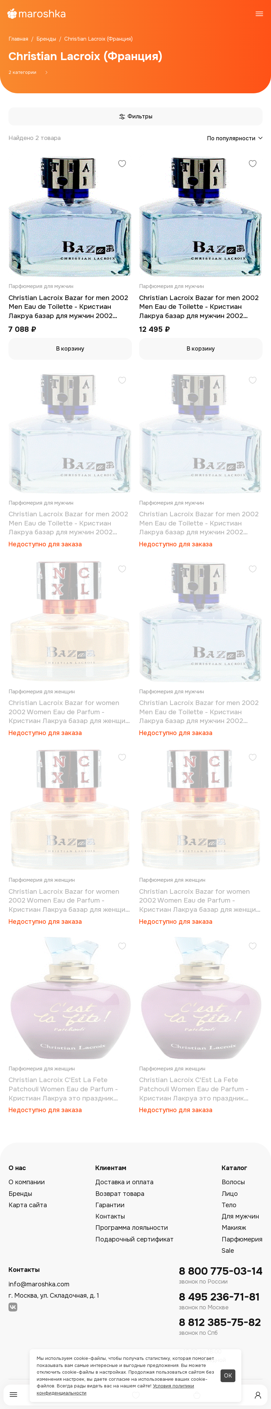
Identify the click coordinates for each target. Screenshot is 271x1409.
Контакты (110, 1216)
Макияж (234, 1228)
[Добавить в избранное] (122, 164)
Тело (229, 1205)
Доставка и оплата (124, 1182)
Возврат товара (119, 1194)
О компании (26, 1182)
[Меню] (13, 1395)
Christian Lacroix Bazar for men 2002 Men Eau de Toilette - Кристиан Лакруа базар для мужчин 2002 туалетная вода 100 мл (68, 523)
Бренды (20, 1194)
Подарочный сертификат (134, 1239)
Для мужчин (240, 1216)
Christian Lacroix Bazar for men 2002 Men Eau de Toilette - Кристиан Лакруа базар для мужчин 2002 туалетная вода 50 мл (68, 307)
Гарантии (110, 1205)
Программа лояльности (131, 1228)
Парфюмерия (242, 1239)
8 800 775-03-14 (221, 1271)
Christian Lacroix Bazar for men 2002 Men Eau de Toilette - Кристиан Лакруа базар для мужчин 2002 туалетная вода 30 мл (199, 523)
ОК (228, 1375)
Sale (228, 1251)
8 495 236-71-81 (219, 1297)
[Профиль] (258, 1395)
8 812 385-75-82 (220, 1322)
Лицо (230, 1194)
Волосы (233, 1182)
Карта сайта (27, 1205)
